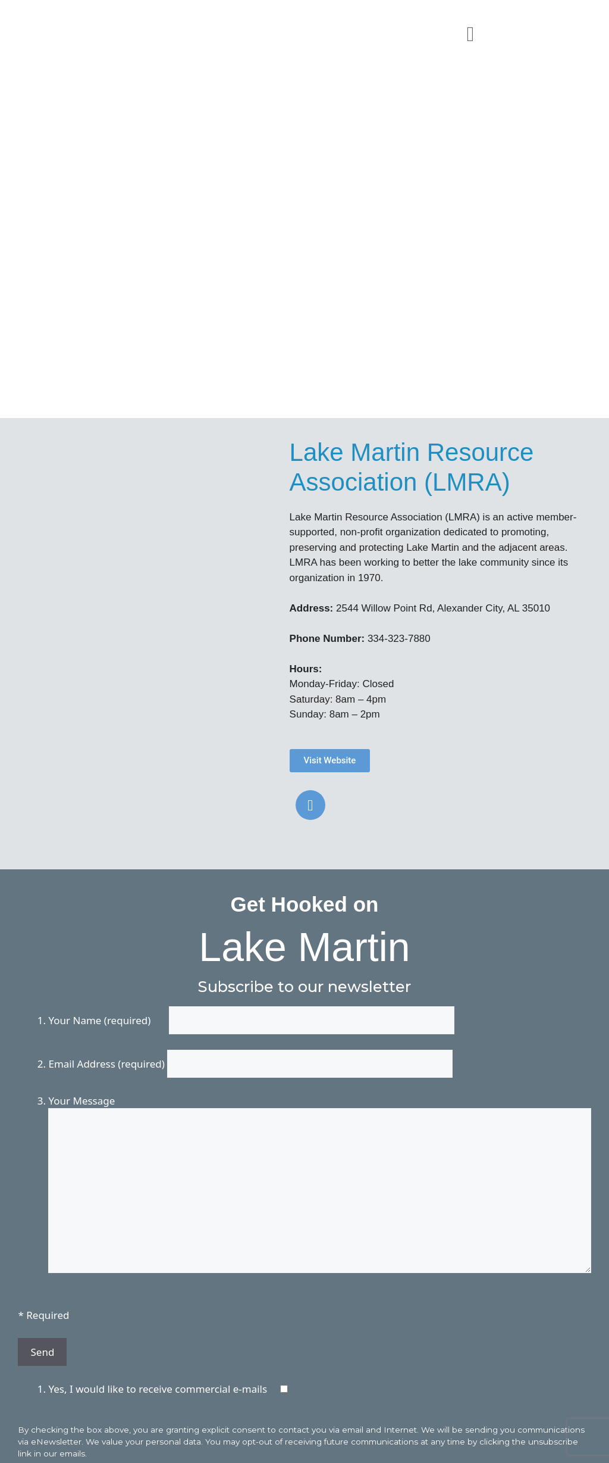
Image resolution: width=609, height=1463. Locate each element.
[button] (471, 33)
